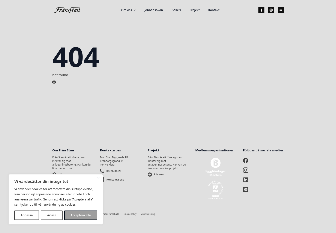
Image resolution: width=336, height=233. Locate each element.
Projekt (194, 10)
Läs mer (159, 174)
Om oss (126, 10)
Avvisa (51, 215)
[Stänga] (98, 178)
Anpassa (27, 215)
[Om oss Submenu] (136, 10)
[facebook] (261, 10)
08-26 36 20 (113, 171)
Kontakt (214, 10)
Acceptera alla (81, 215)
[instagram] (271, 10)
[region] (56, 199)
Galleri (176, 10)
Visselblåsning (148, 213)
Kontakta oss (115, 179)
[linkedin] (281, 10)
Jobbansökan (153, 10)
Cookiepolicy (130, 213)
